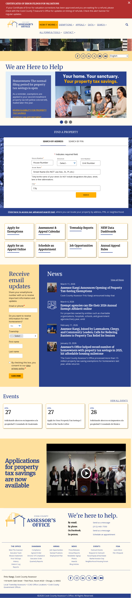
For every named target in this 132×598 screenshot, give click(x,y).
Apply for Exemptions (15, 229)
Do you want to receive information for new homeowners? (20, 318)
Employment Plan (56, 556)
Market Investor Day (97, 559)
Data (91, 24)
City (33, 184)
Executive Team (15, 553)
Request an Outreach (96, 553)
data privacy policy (20, 367)
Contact (69, 32)
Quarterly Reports (36, 561)
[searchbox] (24, 336)
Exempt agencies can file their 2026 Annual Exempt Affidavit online (89, 307)
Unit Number (85, 159)
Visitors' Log (15, 564)
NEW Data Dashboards (108, 229)
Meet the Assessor (16, 550)
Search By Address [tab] (53, 141)
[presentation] (56, 197)
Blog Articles (74, 564)
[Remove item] (11, 336)
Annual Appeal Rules (110, 247)
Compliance (36, 550)
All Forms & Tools (51, 32)
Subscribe (16, 376)
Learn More (118, 550)
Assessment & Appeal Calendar (49, 229)
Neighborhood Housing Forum (97, 561)
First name (14, 341)
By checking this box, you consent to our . (22, 365)
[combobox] (23, 336)
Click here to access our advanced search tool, (31, 212)
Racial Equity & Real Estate (96, 556)
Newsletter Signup (74, 556)
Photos (74, 559)
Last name (14, 351)
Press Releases (74, 550)
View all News (117, 279)
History (16, 561)
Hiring (56, 546)
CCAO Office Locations (37, 584)
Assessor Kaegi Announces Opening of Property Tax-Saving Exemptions (91, 289)
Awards (74, 561)
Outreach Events (97, 550)
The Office (16, 546)
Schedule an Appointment (47, 247)
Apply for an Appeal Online (16, 247)
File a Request (118, 553)
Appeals (81, 24)
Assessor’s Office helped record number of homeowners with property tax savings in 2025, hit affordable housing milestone (91, 350)
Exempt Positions (56, 553)
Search (102, 24)
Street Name (36, 167)
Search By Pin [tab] (76, 141)
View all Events (119, 400)
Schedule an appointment (27, 117)
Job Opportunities (81, 245)
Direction (60, 159)
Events (96, 546)
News (74, 546)
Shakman (36, 546)
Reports (16, 567)
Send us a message (101, 522)
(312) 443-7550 (100, 526)
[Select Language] (119, 56)
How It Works (48, 24)
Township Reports (81, 227)
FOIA (118, 546)
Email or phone (16, 306)
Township (14, 331)
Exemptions (66, 24)
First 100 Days (16, 559)
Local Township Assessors (15, 584)
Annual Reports (74, 553)
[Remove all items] (35, 335)
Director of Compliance (36, 556)
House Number (37, 158)
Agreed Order (36, 553)
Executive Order (36, 559)
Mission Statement (15, 556)
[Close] (129, 2)
